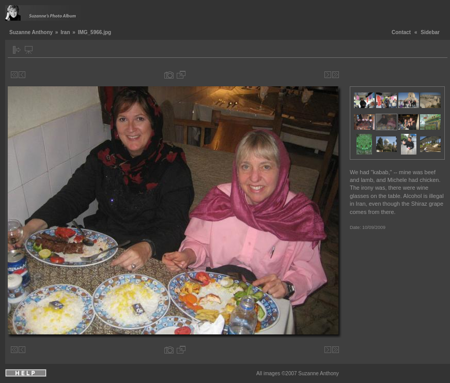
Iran (65, 32)
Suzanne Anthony (31, 32)
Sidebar (430, 32)
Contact (401, 32)
